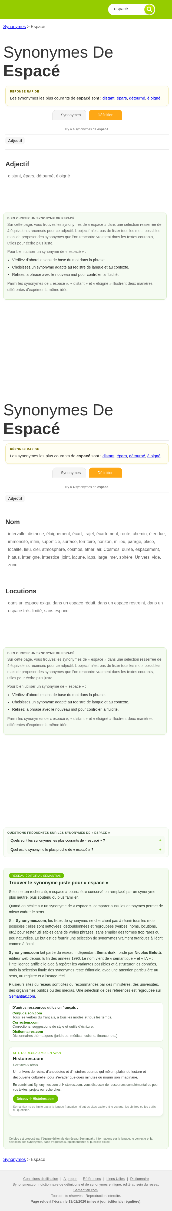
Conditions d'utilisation (40, 1179)
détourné (137, 98)
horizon (104, 541)
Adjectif (15, 140)
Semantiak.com (22, 996)
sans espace (56, 610)
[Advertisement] (86, 345)
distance (36, 533)
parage (134, 541)
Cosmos (112, 549)
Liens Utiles (116, 1179)
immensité (18, 541)
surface (69, 541)
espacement (147, 549)
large (102, 557)
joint (66, 557)
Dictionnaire (139, 1179)
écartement (107, 533)
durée (127, 549)
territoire (87, 541)
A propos (70, 1179)
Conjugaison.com (27, 1013)
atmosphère (53, 549)
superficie (51, 541)
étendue (157, 533)
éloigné (153, 98)
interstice (50, 557)
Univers (142, 557)
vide (156, 557)
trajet (89, 533)
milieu (119, 541)
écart (77, 533)
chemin (140, 533)
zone (13, 565)
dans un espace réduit (74, 603)
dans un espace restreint (121, 603)
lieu (27, 549)
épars (122, 98)
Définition (105, 115)
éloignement (58, 533)
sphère (126, 557)
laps (91, 557)
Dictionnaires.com (27, 1032)
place (149, 541)
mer (113, 557)
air (99, 549)
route (125, 533)
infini (34, 541)
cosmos (74, 549)
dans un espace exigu (29, 603)
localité (15, 549)
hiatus (14, 557)
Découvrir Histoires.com (35, 1099)
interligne (31, 557)
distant (108, 98)
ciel (36, 549)
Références (92, 1179)
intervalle (16, 533)
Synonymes (14, 26)
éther (89, 549)
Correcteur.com (25, 1022)
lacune (78, 557)
